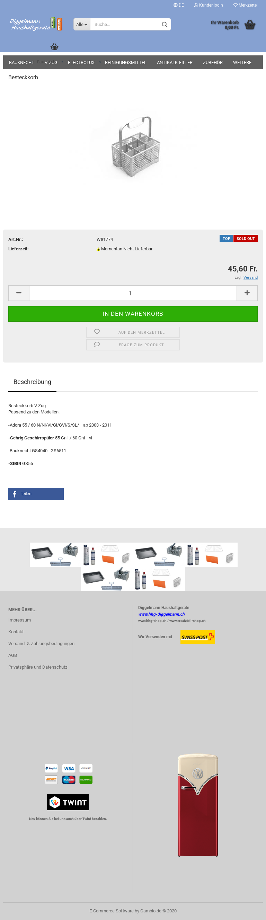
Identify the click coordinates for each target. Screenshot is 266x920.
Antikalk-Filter (175, 62)
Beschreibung (32, 381)
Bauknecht (21, 62)
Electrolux (81, 62)
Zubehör (213, 62)
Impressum (19, 620)
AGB (12, 655)
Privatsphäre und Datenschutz (37, 667)
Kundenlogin (208, 5)
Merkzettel (245, 5)
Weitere (242, 62)
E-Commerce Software (111, 910)
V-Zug (51, 62)
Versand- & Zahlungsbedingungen (41, 643)
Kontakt (16, 631)
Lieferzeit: (18, 248)
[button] (36, 494)
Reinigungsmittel (126, 62)
